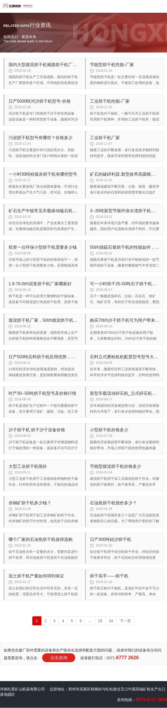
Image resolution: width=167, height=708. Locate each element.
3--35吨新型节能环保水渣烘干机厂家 (124, 210)
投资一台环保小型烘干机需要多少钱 (43, 247)
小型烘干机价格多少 (109, 430)
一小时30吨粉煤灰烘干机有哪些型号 (43, 174)
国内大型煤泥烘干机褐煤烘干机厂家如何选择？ (43, 64)
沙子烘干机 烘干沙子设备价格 (37, 430)
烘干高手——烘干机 (109, 576)
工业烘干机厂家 (105, 137)
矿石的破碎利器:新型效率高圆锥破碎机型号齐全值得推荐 (124, 174)
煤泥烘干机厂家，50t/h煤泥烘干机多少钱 (43, 320)
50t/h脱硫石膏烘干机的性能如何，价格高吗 (124, 247)
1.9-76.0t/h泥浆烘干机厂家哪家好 (40, 283)
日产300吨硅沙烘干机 (110, 539)
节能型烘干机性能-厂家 (112, 64)
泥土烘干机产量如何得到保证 (36, 576)
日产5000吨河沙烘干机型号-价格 (40, 101)
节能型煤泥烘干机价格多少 (115, 466)
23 (100, 621)
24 (111, 621)
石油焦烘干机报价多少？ (113, 503)
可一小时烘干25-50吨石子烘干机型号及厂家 (124, 283)
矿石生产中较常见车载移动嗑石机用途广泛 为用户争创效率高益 (43, 210)
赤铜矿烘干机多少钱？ (30, 503)
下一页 (125, 621)
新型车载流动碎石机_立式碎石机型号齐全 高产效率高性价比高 (124, 393)
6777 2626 (127, 657)
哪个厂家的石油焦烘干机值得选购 (41, 539)
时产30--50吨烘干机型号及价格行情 (42, 393)
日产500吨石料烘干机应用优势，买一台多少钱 (43, 357)
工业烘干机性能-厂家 (110, 101)
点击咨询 (58, 657)
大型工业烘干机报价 (28, 466)
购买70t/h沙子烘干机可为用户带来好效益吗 (124, 320)
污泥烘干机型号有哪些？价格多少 (41, 137)
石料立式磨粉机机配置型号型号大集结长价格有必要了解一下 (124, 357)
